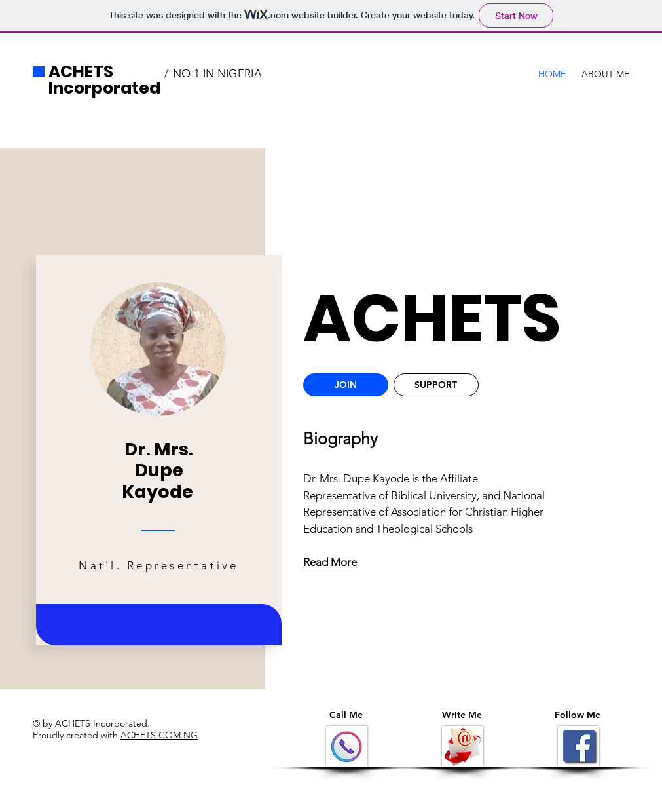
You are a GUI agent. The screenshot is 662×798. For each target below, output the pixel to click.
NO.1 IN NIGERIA (217, 73)
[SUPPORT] (436, 384)
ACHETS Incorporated (104, 80)
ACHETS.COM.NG (159, 735)
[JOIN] (345, 384)
